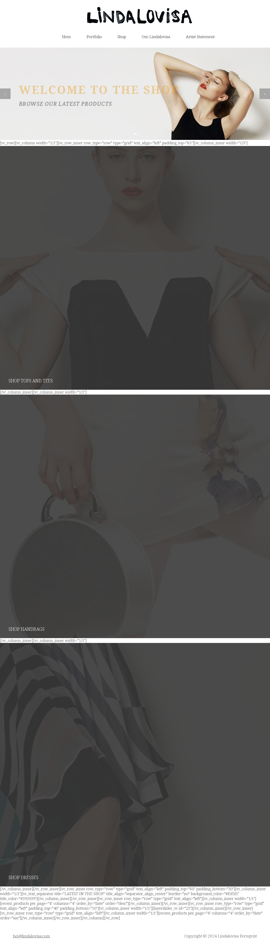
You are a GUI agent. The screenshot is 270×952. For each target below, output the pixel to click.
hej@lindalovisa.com (31, 936)
